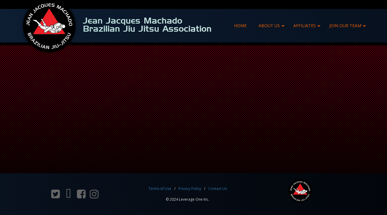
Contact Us (217, 188)
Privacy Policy (189, 188)
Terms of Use (159, 188)
